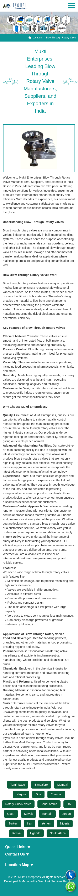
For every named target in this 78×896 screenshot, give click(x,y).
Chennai (56, 794)
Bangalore (41, 784)
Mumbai (62, 784)
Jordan (66, 813)
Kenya (16, 833)
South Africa (58, 833)
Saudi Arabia (49, 804)
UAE (70, 804)
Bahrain (47, 813)
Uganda (35, 833)
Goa (38, 794)
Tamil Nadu (17, 784)
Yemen (46, 823)
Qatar (11, 813)
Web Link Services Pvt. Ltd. (56, 881)
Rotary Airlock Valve (18, 804)
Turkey (13, 823)
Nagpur (21, 794)
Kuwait (28, 813)
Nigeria (64, 823)
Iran (29, 823)
